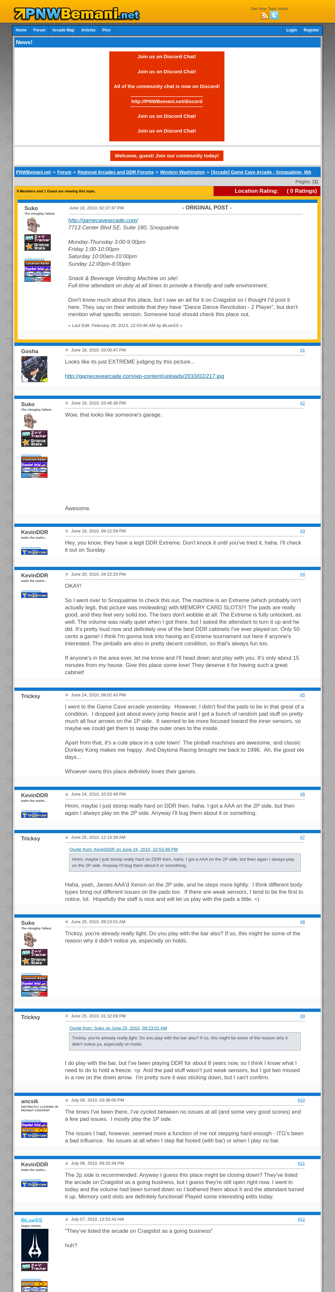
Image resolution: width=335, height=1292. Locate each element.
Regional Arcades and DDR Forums (116, 172)
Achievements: (35, 259)
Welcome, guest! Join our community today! (167, 155)
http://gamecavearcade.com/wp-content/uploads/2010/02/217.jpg (144, 376)
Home (21, 30)
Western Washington (182, 172)
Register (311, 30)
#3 (302, 531)
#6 (302, 794)
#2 (302, 403)
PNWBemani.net (33, 172)
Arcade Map (63, 30)
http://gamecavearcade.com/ (103, 220)
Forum (39, 30)
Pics (106, 30)
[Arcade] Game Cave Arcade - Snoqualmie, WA (261, 172)
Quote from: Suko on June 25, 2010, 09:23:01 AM (118, 1028)
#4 (302, 574)
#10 (301, 1100)
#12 (301, 1219)
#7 (302, 837)
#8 (302, 921)
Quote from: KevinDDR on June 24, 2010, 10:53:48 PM (123, 849)
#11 (301, 1163)
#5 (302, 694)
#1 (302, 350)
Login (291, 30)
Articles (88, 30)
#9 (302, 1016)
